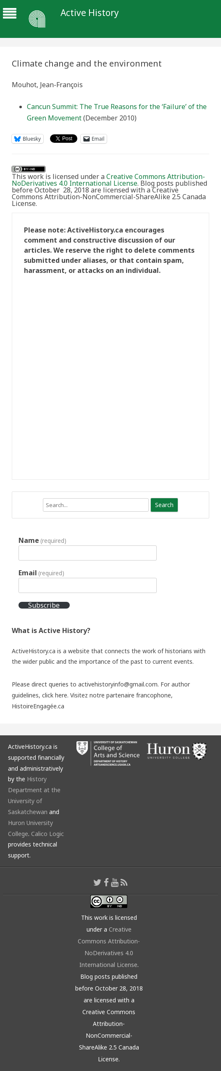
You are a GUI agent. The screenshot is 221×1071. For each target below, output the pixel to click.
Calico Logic (47, 834)
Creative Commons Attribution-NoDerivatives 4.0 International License (108, 180)
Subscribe (44, 605)
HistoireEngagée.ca (38, 706)
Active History (90, 13)
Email (41, 572)
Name (42, 540)
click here (54, 695)
